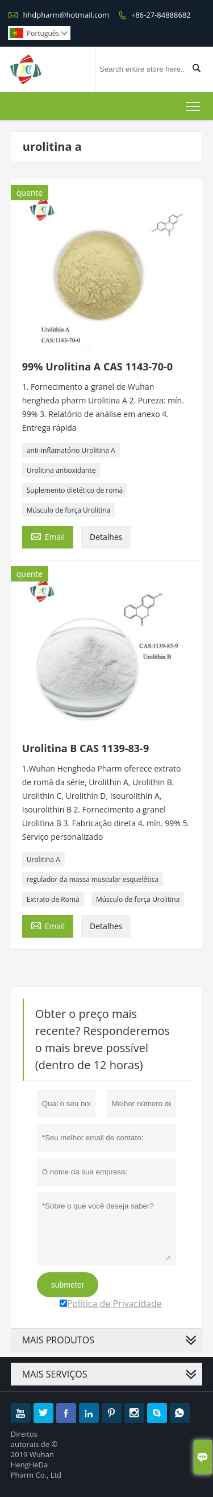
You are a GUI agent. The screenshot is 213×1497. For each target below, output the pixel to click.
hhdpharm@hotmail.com (66, 15)
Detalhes (106, 536)
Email (48, 536)
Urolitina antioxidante (61, 470)
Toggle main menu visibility (194, 104)
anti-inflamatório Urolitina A (71, 450)
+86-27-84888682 (161, 15)
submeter (67, 1284)
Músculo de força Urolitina (69, 510)
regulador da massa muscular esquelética (92, 879)
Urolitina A (43, 859)
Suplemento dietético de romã (75, 490)
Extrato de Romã (53, 899)
